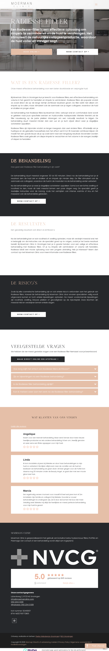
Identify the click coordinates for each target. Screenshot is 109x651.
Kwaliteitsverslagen (18, 643)
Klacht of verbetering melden (45, 641)
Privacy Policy (64, 641)
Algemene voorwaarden (81, 641)
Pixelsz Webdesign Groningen (47, 635)
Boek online (31, 52)
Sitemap (29, 641)
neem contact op (76, 52)
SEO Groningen (67, 635)
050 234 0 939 (17, 601)
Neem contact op (27, 201)
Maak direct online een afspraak (37, 359)
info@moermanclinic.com (22, 598)
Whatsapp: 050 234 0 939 (22, 603)
